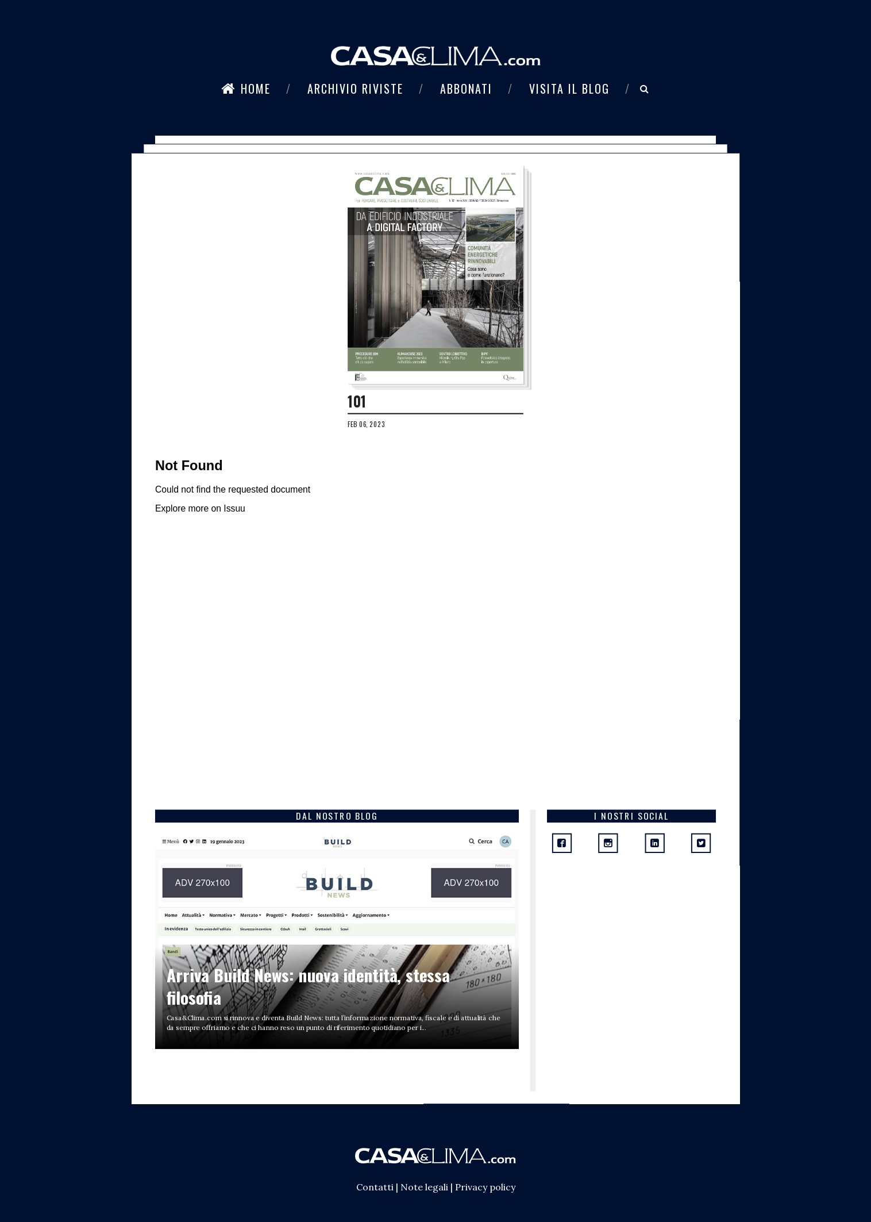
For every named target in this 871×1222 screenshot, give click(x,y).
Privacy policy (485, 1187)
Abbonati (466, 88)
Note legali (424, 1187)
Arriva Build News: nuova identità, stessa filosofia (308, 985)
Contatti (375, 1187)
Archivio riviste (355, 88)
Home (246, 88)
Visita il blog (569, 88)
